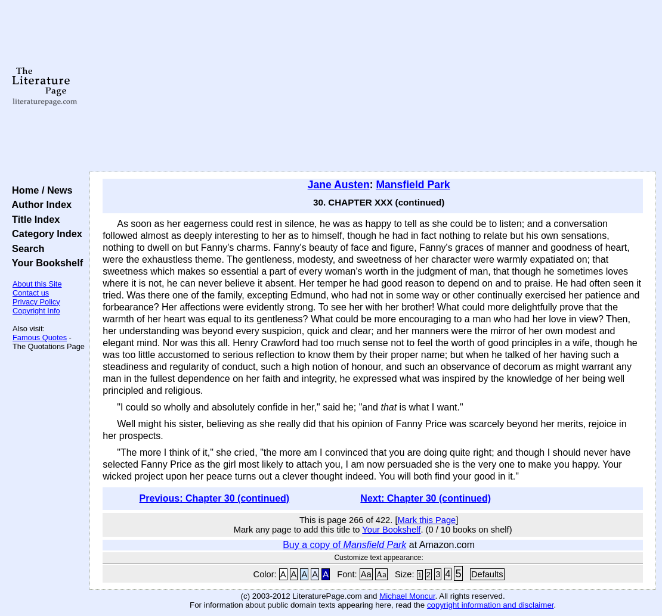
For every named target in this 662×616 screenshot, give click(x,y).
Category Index (44, 233)
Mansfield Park (413, 185)
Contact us (31, 292)
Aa (366, 574)
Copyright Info (36, 310)
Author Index (39, 204)
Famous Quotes (40, 337)
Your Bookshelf (45, 262)
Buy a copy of (344, 545)
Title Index (33, 219)
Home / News (40, 190)
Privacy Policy (36, 301)
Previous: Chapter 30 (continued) (215, 498)
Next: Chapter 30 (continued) (425, 498)
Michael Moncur (407, 596)
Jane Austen (339, 185)
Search (25, 248)
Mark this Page (427, 520)
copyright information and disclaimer (490, 605)
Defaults (487, 574)
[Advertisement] (373, 86)
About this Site (37, 283)
